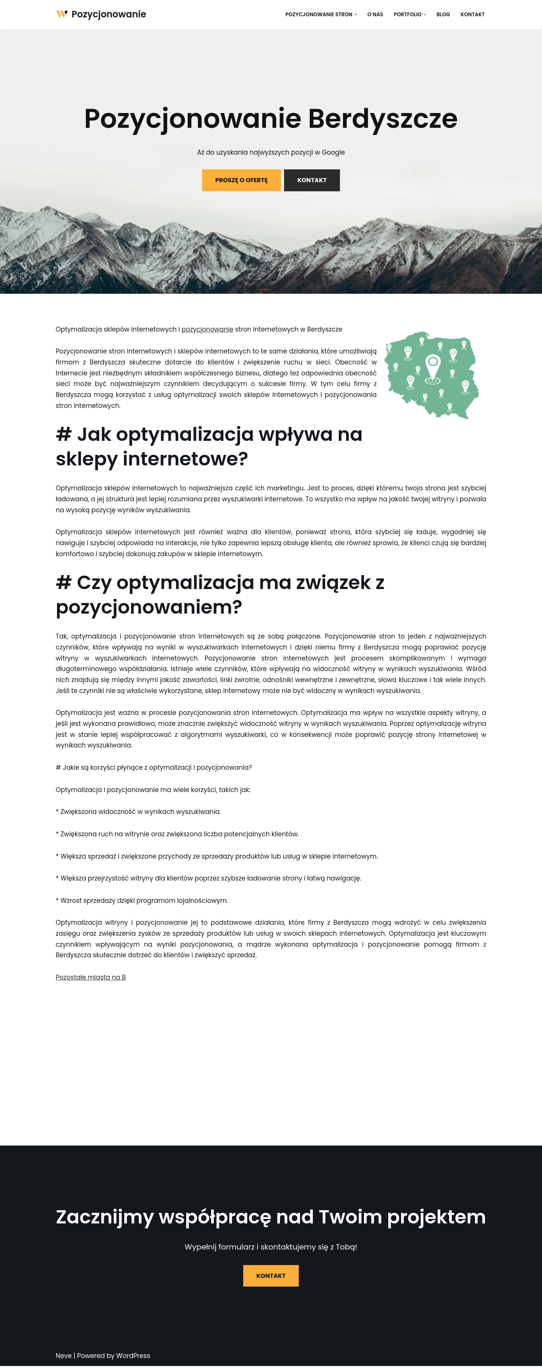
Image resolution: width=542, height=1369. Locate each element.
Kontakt (472, 14)
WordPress (133, 1359)
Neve (64, 1359)
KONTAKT (312, 180)
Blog (443, 14)
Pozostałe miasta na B (91, 980)
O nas (375, 14)
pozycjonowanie (208, 329)
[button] (355, 14)
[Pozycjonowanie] (101, 14)
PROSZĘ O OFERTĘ (241, 180)
